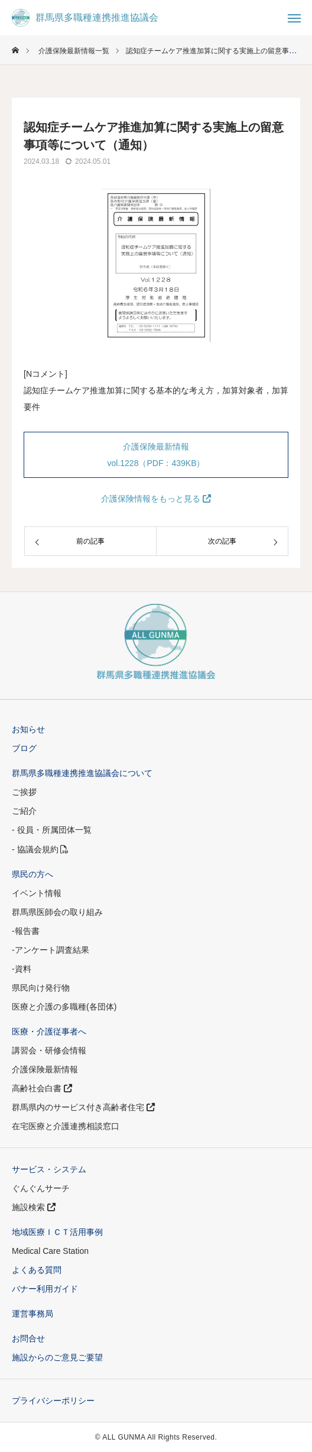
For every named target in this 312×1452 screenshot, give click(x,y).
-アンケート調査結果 (50, 950)
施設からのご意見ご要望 (57, 1357)
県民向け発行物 (41, 987)
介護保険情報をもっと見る (156, 498)
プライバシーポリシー (53, 1400)
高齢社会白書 (42, 1088)
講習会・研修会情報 (49, 1050)
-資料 (21, 969)
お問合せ (28, 1338)
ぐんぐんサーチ (41, 1188)
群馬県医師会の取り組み (57, 912)
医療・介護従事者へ (49, 1031)
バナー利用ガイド (45, 1288)
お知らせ (28, 729)
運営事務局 (32, 1313)
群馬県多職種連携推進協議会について (82, 773)
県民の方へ (32, 874)
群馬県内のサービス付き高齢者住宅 (83, 1107)
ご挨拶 (24, 792)
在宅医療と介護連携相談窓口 (65, 1126)
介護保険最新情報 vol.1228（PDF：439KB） (156, 455)
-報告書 (26, 931)
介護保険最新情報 (45, 1069)
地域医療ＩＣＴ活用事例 (57, 1232)
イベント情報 (36, 893)
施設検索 (34, 1207)
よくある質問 (36, 1270)
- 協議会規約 (40, 849)
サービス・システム (49, 1169)
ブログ (24, 748)
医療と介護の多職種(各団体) (64, 1006)
